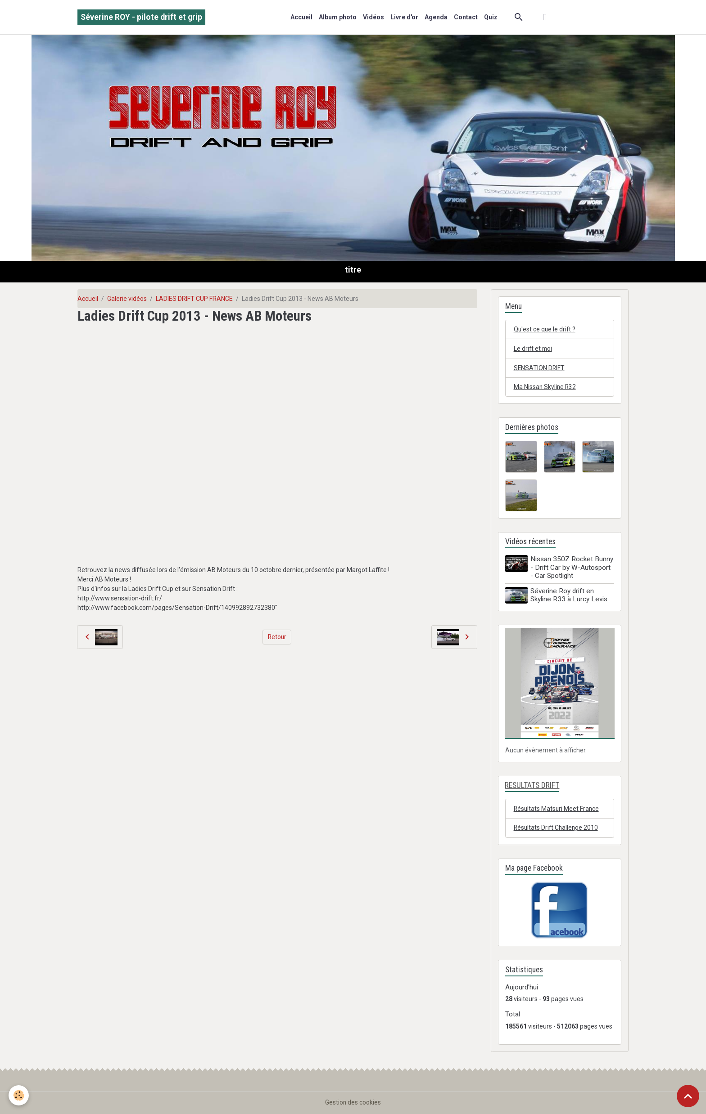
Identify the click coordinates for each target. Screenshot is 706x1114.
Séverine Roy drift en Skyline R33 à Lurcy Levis (569, 595)
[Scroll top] (688, 1096)
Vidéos (373, 17)
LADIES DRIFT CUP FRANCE (194, 298)
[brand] (141, 17)
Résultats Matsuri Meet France (557, 808)
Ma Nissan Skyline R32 (545, 387)
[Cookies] (19, 1095)
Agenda (436, 17)
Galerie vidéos (127, 298)
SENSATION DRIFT (540, 367)
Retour (277, 636)
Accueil (301, 17)
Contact (466, 17)
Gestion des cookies (353, 1102)
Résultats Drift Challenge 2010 (557, 827)
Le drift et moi (533, 348)
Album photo (338, 17)
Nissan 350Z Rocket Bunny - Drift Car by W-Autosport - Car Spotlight (572, 568)
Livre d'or (404, 17)
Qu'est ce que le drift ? (545, 329)
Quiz (491, 17)
